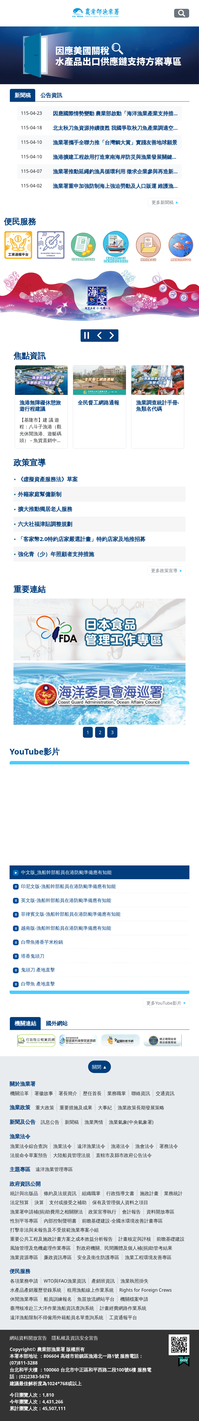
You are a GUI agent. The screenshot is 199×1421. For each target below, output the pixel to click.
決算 (39, 1202)
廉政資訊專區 (58, 1257)
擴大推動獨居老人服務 (45, 509)
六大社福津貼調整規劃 (45, 524)
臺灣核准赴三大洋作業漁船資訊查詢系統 (52, 1308)
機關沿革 (19, 1093)
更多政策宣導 (164, 570)
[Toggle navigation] (13, 13)
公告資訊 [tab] (51, 95)
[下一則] (112, 335)
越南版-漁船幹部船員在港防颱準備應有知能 (66, 928)
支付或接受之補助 (68, 1202)
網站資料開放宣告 (28, 1338)
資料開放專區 (160, 1212)
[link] (99, 55)
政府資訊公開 (25, 1183)
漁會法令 (144, 1146)
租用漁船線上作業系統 (90, 1290)
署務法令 (168, 1146)
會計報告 (131, 1212)
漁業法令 (20, 1136)
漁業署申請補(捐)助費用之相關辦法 (46, 1212)
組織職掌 (91, 1193)
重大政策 (44, 1107)
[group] (99, 296)
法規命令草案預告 (28, 1155)
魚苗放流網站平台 (96, 1299)
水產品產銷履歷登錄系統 (35, 1290)
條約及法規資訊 (60, 1193)
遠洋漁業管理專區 (54, 1169)
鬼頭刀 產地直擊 (38, 970)
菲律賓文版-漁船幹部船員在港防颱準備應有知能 (70, 914)
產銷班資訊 (103, 1281)
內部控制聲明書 (60, 1221)
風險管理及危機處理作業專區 (40, 1248)
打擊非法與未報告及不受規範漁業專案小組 (54, 1230)
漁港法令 (120, 1146)
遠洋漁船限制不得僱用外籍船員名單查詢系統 (56, 1317)
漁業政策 (20, 1107)
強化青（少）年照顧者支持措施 (56, 554)
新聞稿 (72, 1122)
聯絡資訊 (140, 1093)
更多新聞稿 (163, 202)
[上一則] (99, 335)
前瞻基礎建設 (170, 1239)
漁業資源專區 (24, 1257)
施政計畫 (149, 1193)
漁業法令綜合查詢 (28, 1146)
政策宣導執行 (102, 1212)
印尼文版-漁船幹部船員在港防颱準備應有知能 (68, 886)
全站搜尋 (181, 13)
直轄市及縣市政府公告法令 (124, 1155)
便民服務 (20, 1271)
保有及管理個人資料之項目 (120, 1202)
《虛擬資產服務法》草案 (48, 479)
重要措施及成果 (76, 1107)
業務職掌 (116, 1093)
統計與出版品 (24, 1193)
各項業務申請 (24, 1281)
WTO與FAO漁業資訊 (65, 1281)
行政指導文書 (120, 1193)
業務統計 (173, 1193)
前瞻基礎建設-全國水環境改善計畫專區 (122, 1221)
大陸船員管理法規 (71, 1155)
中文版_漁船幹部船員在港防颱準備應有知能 (66, 872)
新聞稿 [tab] (23, 95)
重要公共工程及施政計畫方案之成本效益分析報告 (61, 1239)
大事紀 (105, 1107)
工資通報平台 (123, 1317)
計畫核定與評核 (134, 1239)
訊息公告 (50, 1122)
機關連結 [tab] (25, 1023)
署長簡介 (68, 1093)
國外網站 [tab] (57, 1023)
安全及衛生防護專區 (98, 1257)
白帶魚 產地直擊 (38, 984)
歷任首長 (92, 1093)
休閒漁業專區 (24, 1299)
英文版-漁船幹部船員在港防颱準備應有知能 (66, 900)
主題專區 (20, 1169)
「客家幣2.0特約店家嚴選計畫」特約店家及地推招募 (81, 539)
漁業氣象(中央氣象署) (131, 1122)
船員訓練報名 (58, 1299)
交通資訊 (165, 1093)
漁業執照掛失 (134, 1281)
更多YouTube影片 (163, 1003)
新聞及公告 (22, 1121)
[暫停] (87, 335)
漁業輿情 (93, 1122)
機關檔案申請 (134, 1299)
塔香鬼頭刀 (32, 956)
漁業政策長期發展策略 (141, 1107)
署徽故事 (43, 1093)
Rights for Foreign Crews (145, 1290)
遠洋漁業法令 (91, 1146)
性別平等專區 (24, 1221)
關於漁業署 (22, 1083)
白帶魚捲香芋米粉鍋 (42, 942)
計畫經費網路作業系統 (123, 1308)
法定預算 (19, 1202)
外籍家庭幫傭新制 (39, 494)
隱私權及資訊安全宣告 (75, 1338)
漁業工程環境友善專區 (148, 1257)
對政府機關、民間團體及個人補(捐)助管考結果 (124, 1248)
